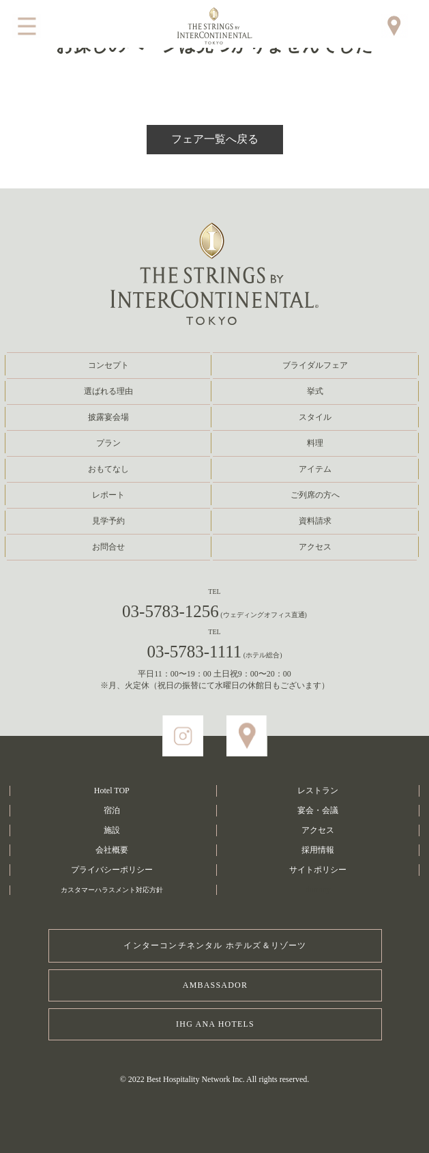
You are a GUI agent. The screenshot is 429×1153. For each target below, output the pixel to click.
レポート (108, 495)
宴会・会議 (317, 810)
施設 (112, 830)
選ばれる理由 (108, 391)
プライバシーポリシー (112, 869)
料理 (315, 443)
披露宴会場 (108, 417)
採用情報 (317, 850)
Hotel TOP (112, 790)
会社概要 (111, 850)
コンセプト (108, 365)
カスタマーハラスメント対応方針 (112, 890)
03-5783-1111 (214, 651)
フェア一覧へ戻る (214, 139)
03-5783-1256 (214, 611)
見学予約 (108, 521)
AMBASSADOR (215, 985)
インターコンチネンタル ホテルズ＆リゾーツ (214, 945)
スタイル (315, 417)
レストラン (317, 790)
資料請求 (315, 521)
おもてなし (108, 469)
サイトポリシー (317, 869)
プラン (108, 443)
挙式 (315, 391)
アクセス (315, 547)
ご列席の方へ (315, 495)
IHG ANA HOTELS (215, 1024)
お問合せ (108, 547)
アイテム (315, 469)
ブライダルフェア (315, 365)
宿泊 (112, 810)
